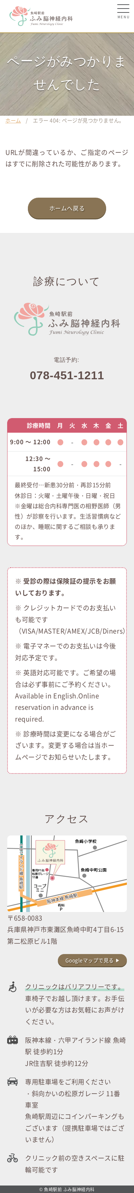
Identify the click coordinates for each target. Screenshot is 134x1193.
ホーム (13, 120)
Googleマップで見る (89, 960)
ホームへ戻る (67, 208)
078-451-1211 (67, 375)
